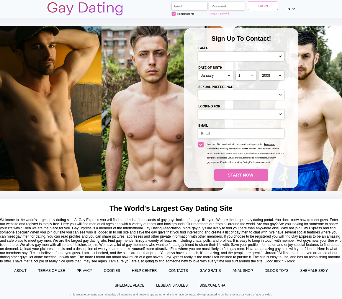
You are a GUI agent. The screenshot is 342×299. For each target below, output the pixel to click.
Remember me (183, 14)
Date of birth (210, 67)
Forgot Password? (220, 13)
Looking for (209, 106)
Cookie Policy (248, 148)
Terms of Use (51, 271)
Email (203, 125)
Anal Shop (243, 271)
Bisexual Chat (213, 285)
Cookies (112, 271)
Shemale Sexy (314, 271)
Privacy (84, 271)
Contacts (178, 271)
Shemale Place (130, 285)
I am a (203, 48)
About (20, 271)
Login (263, 6)
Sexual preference (215, 87)
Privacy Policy (227, 148)
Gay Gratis (210, 271)
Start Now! (241, 175)
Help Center (144, 271)
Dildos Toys (277, 271)
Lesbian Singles (172, 285)
